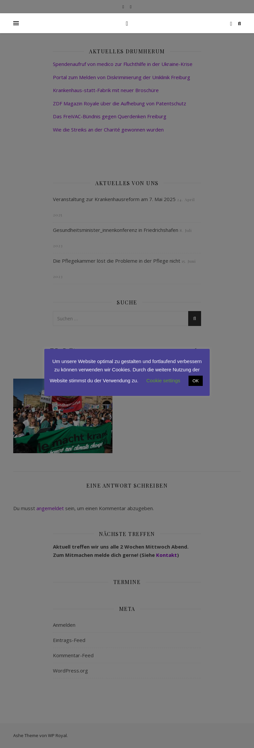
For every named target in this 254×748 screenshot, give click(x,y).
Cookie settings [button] (164, 380)
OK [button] (195, 380)
